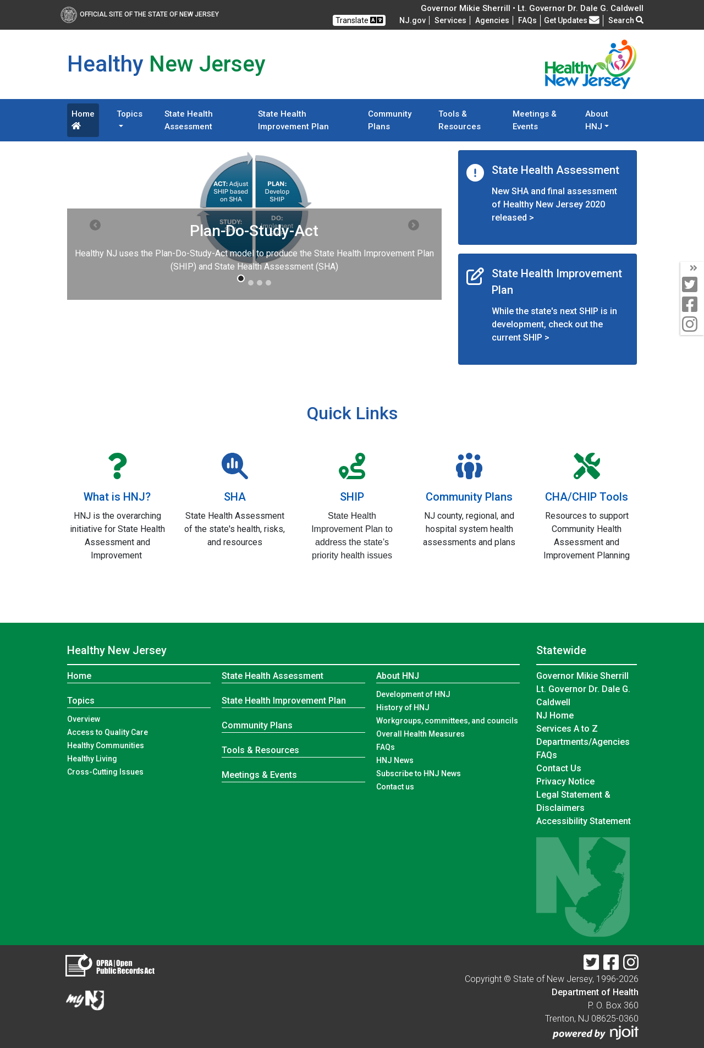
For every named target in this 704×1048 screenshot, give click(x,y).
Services (450, 20)
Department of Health (595, 992)
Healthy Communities (105, 745)
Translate (359, 20)
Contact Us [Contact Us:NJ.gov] (558, 768)
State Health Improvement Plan (293, 120)
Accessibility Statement (583, 821)
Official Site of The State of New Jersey (140, 14)
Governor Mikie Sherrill (582, 676)
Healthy (117, 650)
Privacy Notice (565, 781)
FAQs (385, 747)
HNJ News (395, 760)
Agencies (492, 20)
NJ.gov (412, 20)
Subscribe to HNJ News (418, 773)
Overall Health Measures (420, 733)
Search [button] (626, 20)
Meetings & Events (535, 120)
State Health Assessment (188, 120)
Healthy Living (92, 758)
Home (83, 119)
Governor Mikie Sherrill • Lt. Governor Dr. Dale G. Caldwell (532, 8)
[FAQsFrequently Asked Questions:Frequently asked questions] (527, 20)
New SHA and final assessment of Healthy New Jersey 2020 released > (554, 204)
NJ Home (555, 715)
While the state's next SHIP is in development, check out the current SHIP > (554, 324)
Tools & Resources (459, 120)
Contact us (395, 786)
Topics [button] (129, 114)
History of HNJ (403, 707)
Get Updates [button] (572, 20)
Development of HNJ (413, 694)
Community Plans (389, 120)
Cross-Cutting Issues (105, 771)
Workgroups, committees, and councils (447, 720)
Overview (83, 719)
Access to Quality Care (107, 732)
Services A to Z (567, 728)
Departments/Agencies (583, 742)
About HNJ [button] (596, 120)
